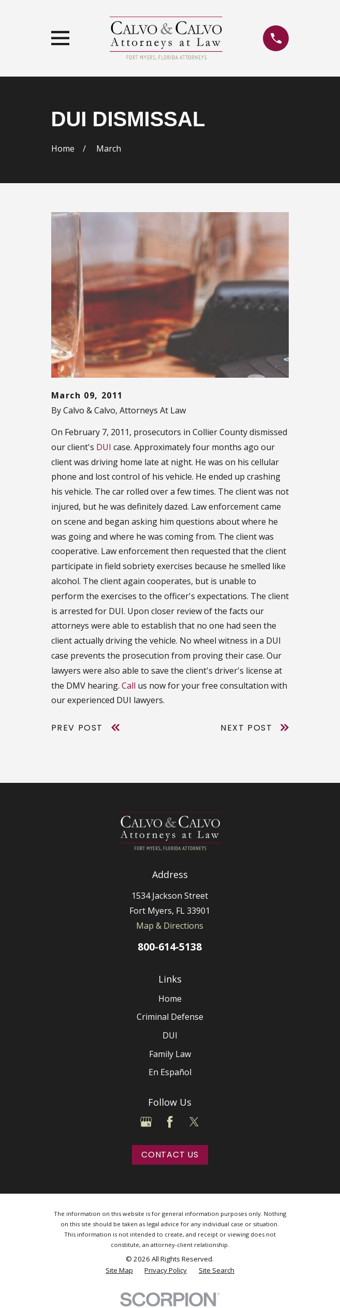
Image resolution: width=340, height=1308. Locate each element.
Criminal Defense (170, 1016)
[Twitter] (194, 1121)
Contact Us (170, 1155)
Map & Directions (169, 925)
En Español (170, 1072)
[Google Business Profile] (146, 1121)
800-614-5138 (170, 947)
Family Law (170, 1054)
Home (170, 998)
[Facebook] (169, 1121)
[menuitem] (119, 1270)
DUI (103, 447)
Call (129, 685)
